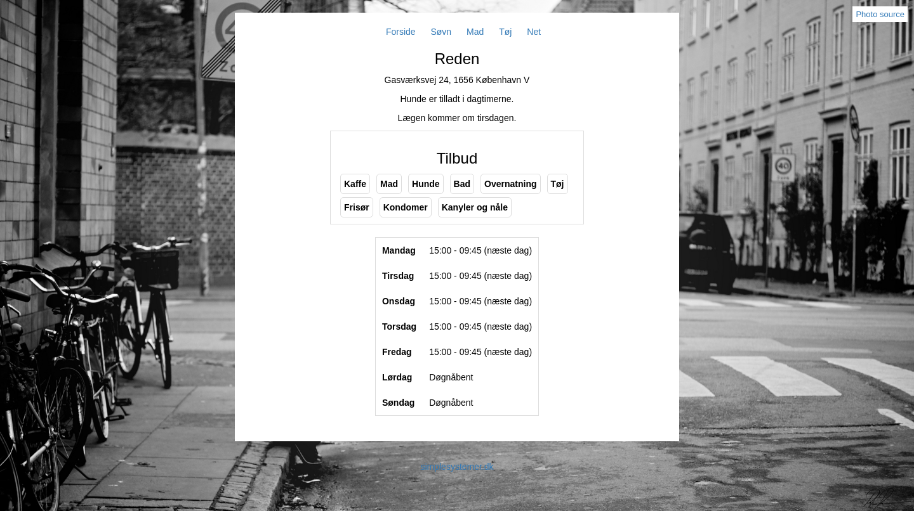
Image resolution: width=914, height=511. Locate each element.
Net (534, 32)
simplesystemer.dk (456, 467)
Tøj (505, 32)
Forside (401, 32)
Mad (475, 32)
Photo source (880, 14)
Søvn (440, 32)
